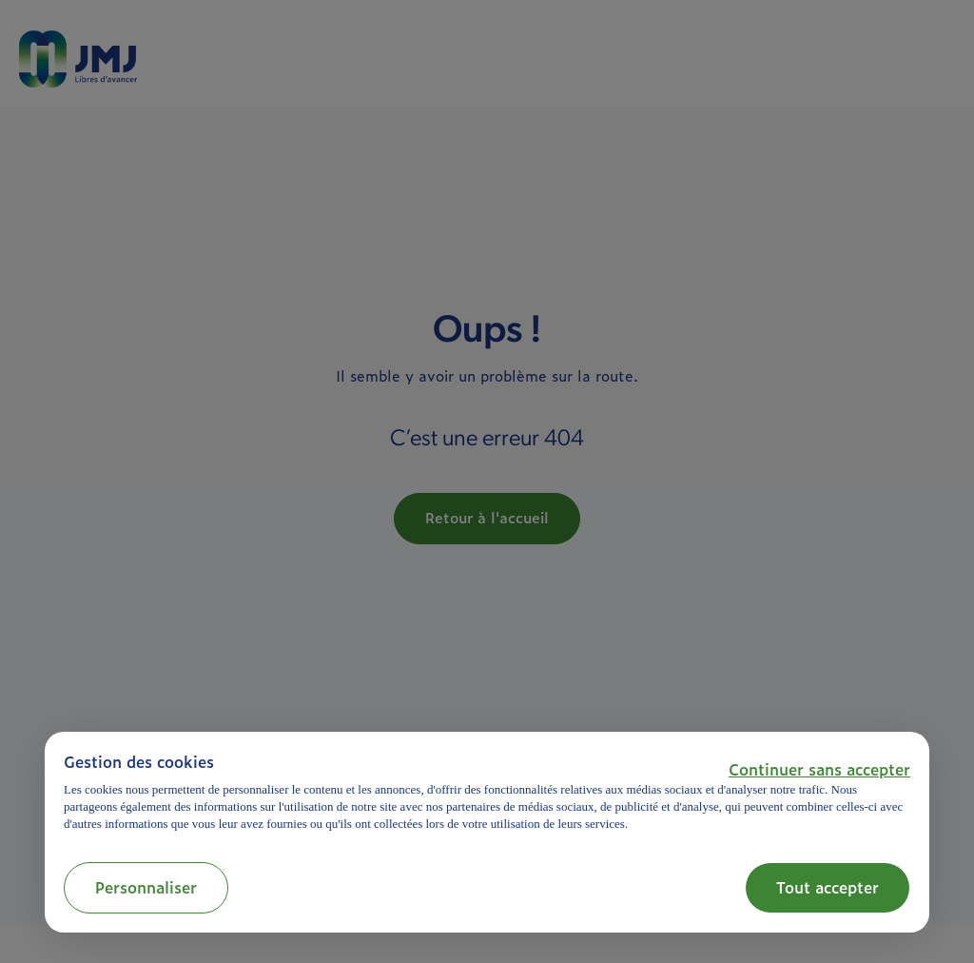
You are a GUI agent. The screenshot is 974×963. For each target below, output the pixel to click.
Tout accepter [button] (827, 886)
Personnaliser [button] (146, 886)
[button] (819, 768)
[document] (487, 792)
